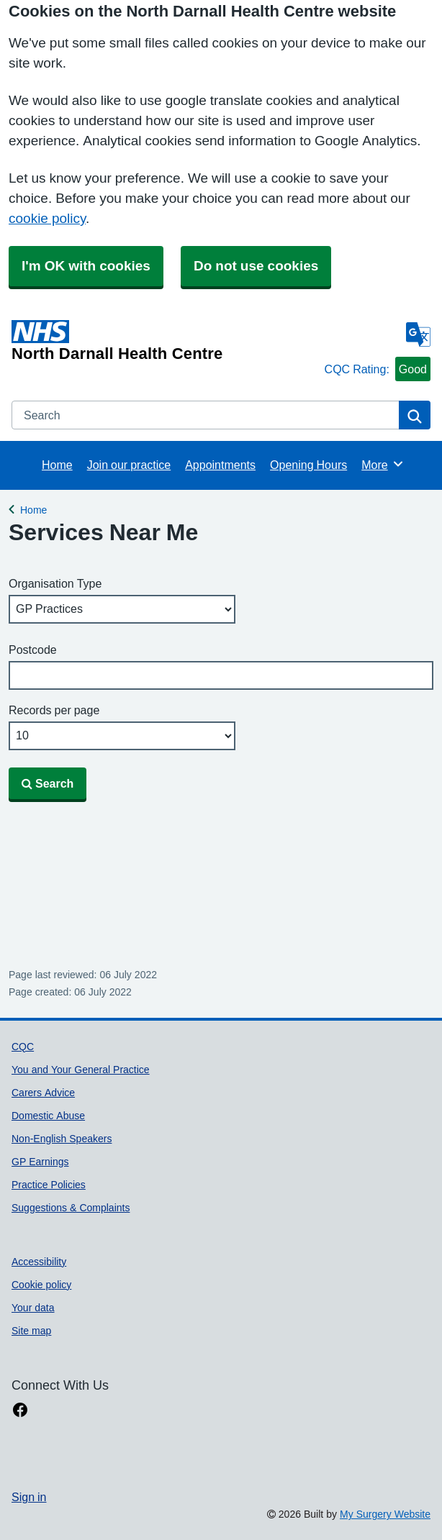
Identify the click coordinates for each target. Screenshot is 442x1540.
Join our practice (129, 464)
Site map (31, 1331)
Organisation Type (55, 583)
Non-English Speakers (62, 1139)
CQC (23, 1047)
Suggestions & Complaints (71, 1208)
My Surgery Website (385, 1514)
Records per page (54, 710)
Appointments (220, 464)
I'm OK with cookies (86, 266)
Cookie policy (41, 1285)
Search (47, 783)
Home (57, 464)
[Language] (418, 334)
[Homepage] (165, 341)
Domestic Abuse (48, 1116)
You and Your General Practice (81, 1070)
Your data (33, 1308)
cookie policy (47, 218)
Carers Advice (43, 1093)
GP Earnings (40, 1162)
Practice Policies (49, 1185)
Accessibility (39, 1262)
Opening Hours (308, 464)
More (382, 464)
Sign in (29, 1497)
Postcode (33, 649)
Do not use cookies (256, 266)
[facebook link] (20, 1410)
